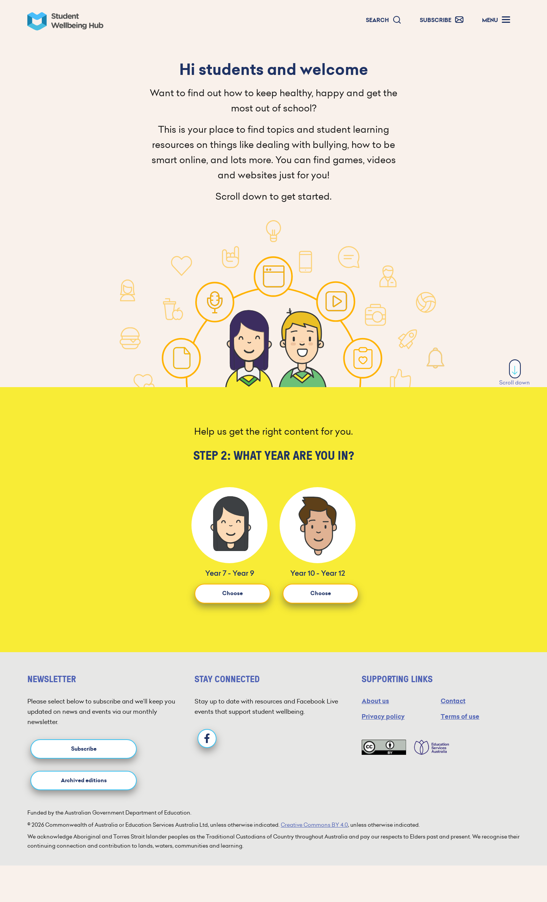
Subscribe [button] (83, 749)
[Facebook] (207, 738)
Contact (453, 701)
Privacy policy (383, 716)
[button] (384, 20)
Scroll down (514, 372)
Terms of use (460, 716)
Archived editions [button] (84, 780)
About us (375, 701)
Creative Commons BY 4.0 (314, 825)
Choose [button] (232, 593)
